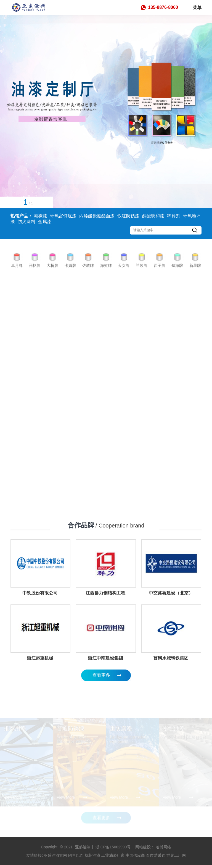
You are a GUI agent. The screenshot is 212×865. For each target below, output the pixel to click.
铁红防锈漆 (128, 215)
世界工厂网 (176, 855)
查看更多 (101, 675)
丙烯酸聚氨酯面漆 (97, 215)
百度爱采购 (155, 855)
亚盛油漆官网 (55, 855)
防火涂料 (26, 221)
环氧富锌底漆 (63, 215)
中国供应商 (135, 855)
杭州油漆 (92, 855)
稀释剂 (173, 215)
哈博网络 (163, 847)
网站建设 (143, 847)
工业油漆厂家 (112, 855)
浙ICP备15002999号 (113, 847)
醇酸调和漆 (153, 215)
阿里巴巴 (76, 855)
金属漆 (44, 221)
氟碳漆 (40, 215)
